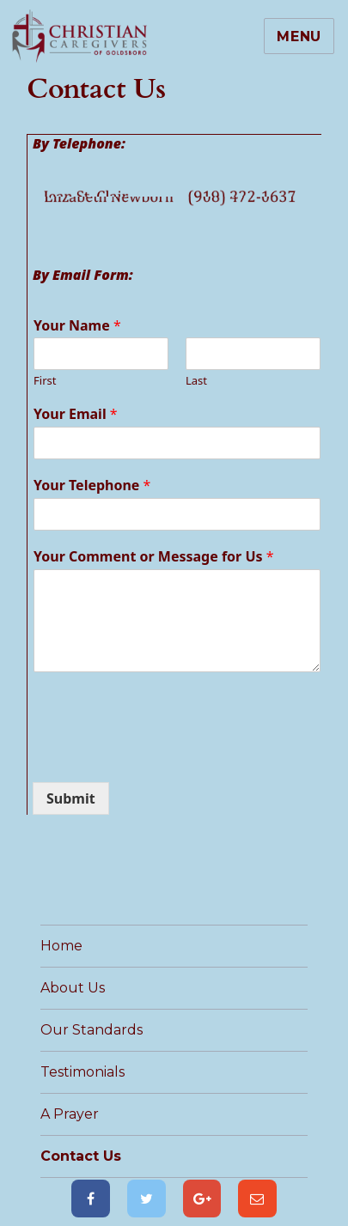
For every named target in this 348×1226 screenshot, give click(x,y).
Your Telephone (92, 485)
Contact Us (80, 1156)
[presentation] (163, 753)
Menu (299, 36)
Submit (70, 798)
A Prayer (69, 1114)
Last (196, 380)
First (45, 380)
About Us (72, 988)
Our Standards (91, 1030)
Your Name (77, 326)
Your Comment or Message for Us (154, 557)
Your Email (76, 414)
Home (61, 946)
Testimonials (82, 1072)
